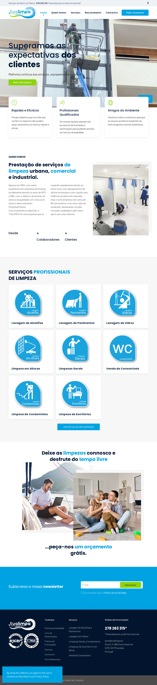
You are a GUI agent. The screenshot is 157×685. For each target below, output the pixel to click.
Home (43, 12)
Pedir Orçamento (135, 12)
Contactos (112, 12)
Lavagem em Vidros (78, 636)
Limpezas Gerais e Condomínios (84, 641)
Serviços (75, 12)
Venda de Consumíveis (80, 655)
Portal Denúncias (52, 659)
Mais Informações (22, 82)
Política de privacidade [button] (115, 592)
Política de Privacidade (50, 643)
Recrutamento (93, 12)
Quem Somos (58, 12)
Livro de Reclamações (51, 635)
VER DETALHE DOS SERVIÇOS (78, 426)
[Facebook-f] (148, 3)
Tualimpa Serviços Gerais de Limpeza (64, 680)
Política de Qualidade (54, 628)
